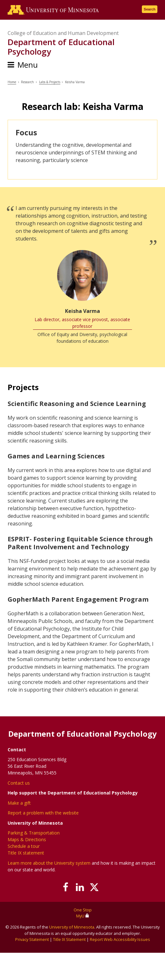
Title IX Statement (69, 939)
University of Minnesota (71, 927)
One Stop (83, 910)
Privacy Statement (32, 939)
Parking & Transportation (34, 833)
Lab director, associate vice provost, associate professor (82, 322)
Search (149, 9)
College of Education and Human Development (63, 33)
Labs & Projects (49, 82)
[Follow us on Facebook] (66, 887)
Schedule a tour (24, 846)
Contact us (19, 783)
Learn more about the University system (49, 863)
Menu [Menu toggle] (27, 64)
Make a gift (19, 803)
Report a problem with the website (43, 813)
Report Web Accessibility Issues (120, 939)
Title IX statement (26, 853)
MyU (82, 916)
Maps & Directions (27, 839)
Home (12, 82)
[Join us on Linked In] (80, 887)
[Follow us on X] (94, 887)
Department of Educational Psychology (61, 46)
